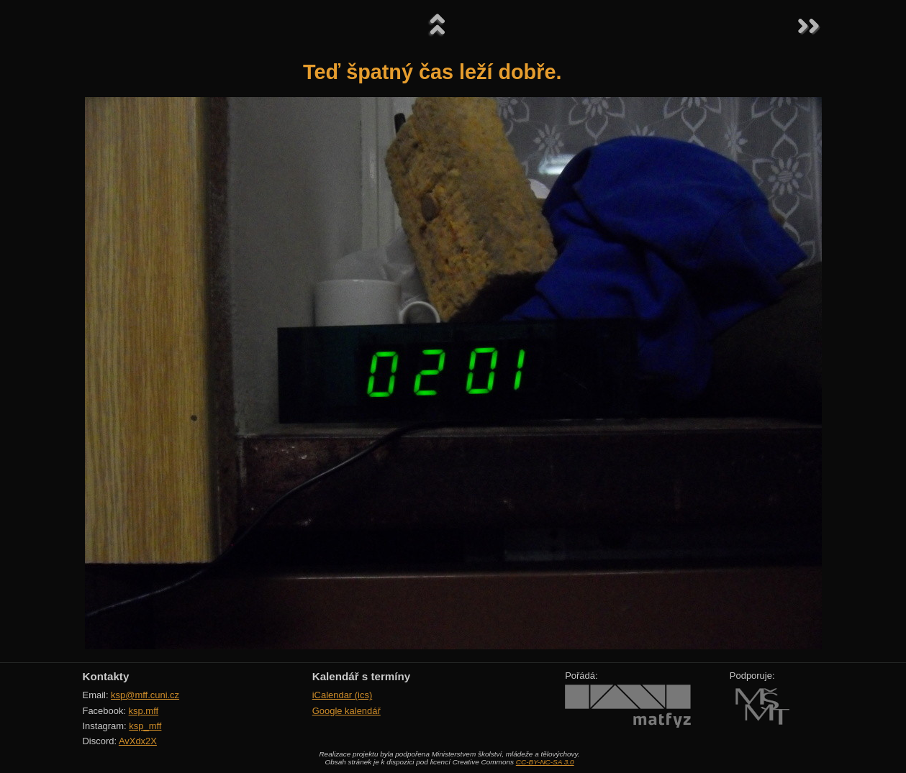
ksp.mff (144, 710)
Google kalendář (346, 710)
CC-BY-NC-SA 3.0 (545, 762)
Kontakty (106, 676)
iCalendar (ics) (342, 695)
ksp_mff (145, 726)
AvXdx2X (138, 741)
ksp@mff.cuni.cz (145, 695)
